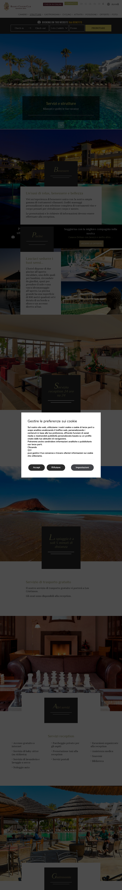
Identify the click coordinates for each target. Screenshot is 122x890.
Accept (36, 467)
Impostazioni (82, 467)
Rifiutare (55, 467)
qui (29, 450)
